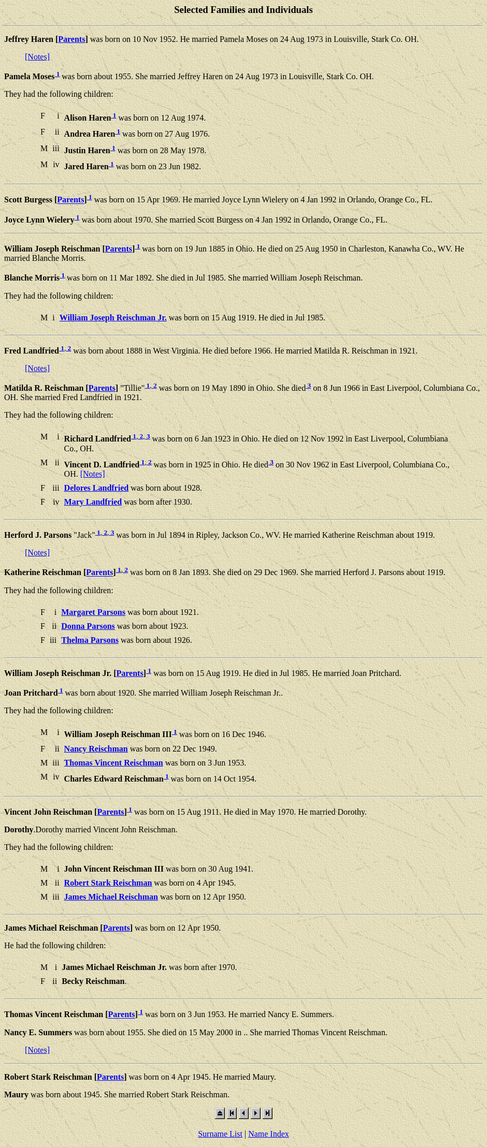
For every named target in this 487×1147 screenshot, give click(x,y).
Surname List (220, 1133)
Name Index (268, 1133)
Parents (71, 39)
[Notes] (37, 56)
